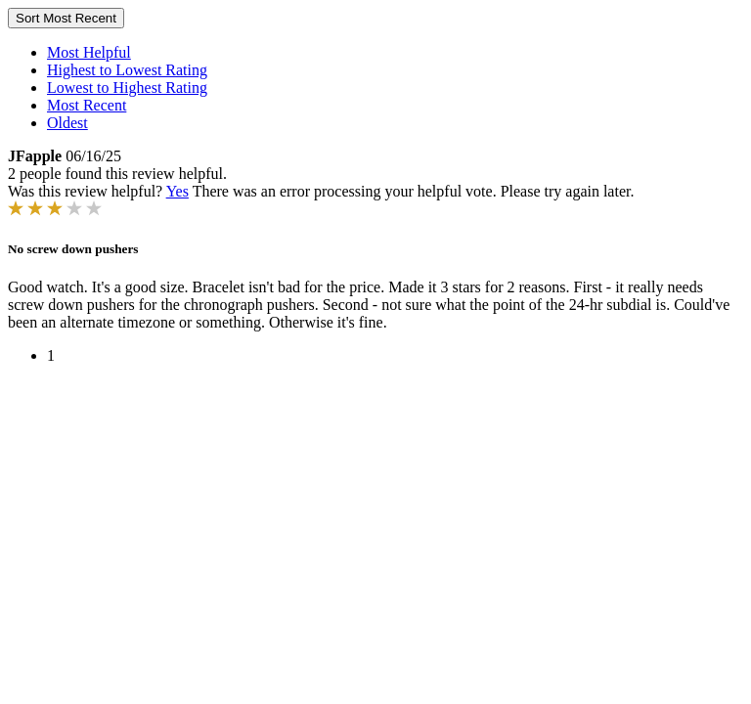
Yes (177, 191)
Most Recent (86, 105)
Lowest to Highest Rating (127, 87)
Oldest (67, 122)
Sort (66, 18)
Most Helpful (89, 52)
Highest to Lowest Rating (127, 70)
